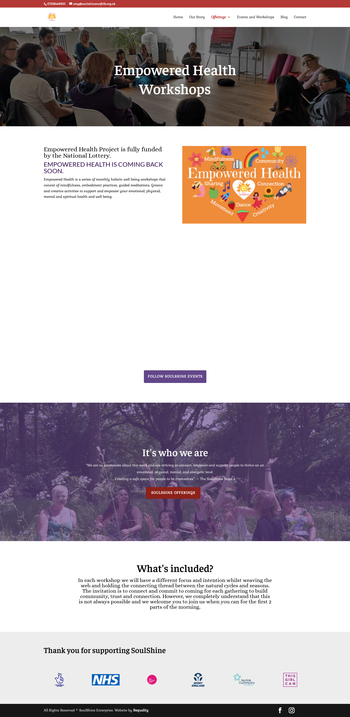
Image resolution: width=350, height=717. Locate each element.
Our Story (197, 17)
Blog (284, 17)
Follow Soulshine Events (175, 376)
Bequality (141, 710)
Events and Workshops (255, 17)
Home (178, 17)
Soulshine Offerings (173, 492)
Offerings (218, 17)
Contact (300, 17)
